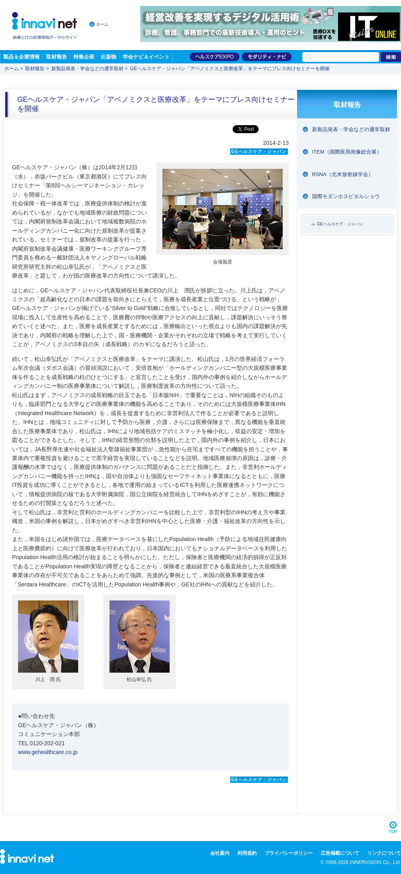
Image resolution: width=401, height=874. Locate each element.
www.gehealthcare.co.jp (47, 752)
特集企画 (83, 57)
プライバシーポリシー (289, 853)
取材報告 (56, 57)
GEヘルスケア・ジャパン (340, 224)
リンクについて (384, 853)
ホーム (102, 24)
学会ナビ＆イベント (146, 57)
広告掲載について (340, 853)
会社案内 (219, 853)
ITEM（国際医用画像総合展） (347, 152)
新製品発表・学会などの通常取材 (87, 68)
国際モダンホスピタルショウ (346, 196)
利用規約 (247, 853)
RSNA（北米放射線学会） (342, 174)
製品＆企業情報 (21, 57)
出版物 (108, 57)
